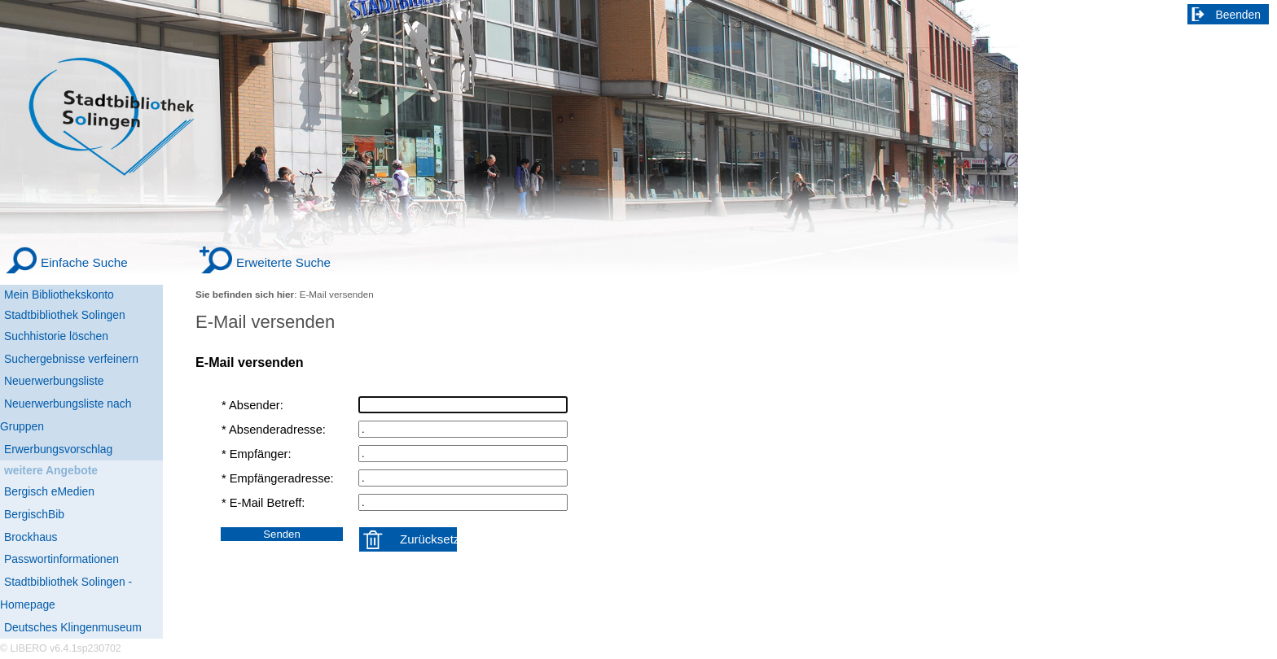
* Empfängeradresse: (278, 478)
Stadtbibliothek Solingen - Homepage (66, 593)
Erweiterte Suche (283, 262)
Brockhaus (30, 536)
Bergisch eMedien (49, 491)
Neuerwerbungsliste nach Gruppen (65, 415)
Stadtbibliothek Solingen (64, 314)
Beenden (1239, 14)
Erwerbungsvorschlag (58, 449)
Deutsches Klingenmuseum (73, 627)
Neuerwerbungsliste (54, 380)
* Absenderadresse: (274, 429)
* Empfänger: (257, 453)
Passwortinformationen (61, 558)
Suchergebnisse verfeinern (71, 358)
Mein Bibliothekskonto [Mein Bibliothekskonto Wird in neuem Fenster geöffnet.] (59, 294)
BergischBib (34, 514)
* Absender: (252, 405)
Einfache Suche (84, 262)
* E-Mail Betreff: (263, 502)
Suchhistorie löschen (56, 336)
